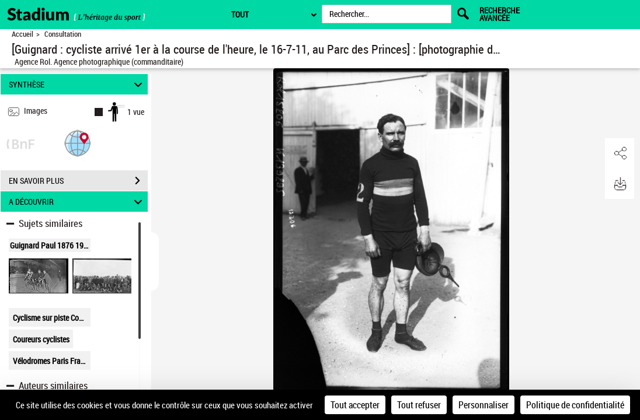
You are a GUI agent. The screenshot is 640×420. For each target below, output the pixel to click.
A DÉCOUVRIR (77, 201)
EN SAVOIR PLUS (78, 181)
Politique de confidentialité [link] (575, 404)
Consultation (62, 34)
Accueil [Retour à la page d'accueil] (22, 34)
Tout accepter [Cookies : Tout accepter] (355, 404)
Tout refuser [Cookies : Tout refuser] (419, 404)
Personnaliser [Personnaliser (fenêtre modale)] (483, 404)
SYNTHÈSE (77, 84)
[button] (77, 142)
